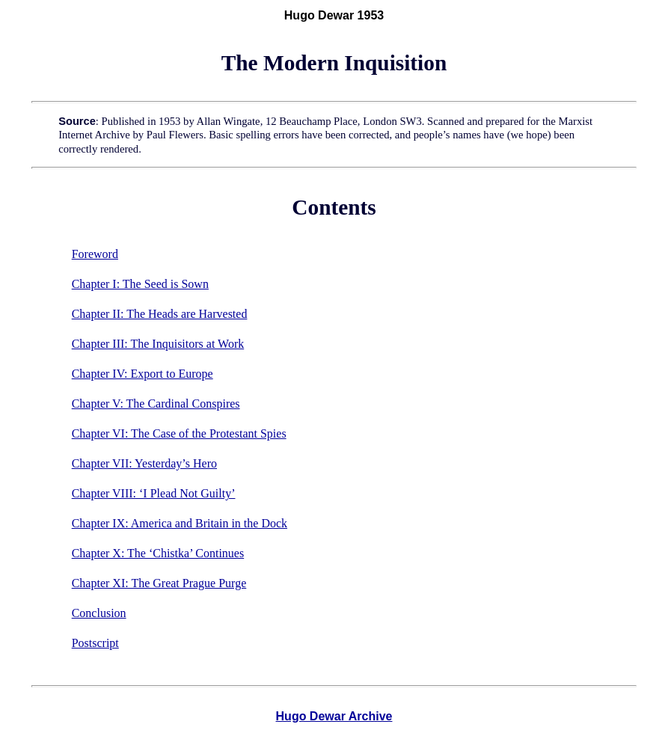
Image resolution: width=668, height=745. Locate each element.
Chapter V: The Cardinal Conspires (156, 403)
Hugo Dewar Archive (334, 716)
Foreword (95, 254)
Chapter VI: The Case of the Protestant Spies (179, 433)
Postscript (95, 643)
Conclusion (99, 613)
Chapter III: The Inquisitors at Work (158, 343)
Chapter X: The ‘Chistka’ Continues (158, 553)
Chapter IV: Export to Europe (142, 373)
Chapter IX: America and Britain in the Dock (179, 523)
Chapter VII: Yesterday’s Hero (144, 463)
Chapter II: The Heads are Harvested (160, 313)
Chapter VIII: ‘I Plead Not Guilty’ (154, 493)
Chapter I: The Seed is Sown (140, 284)
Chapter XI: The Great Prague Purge (159, 583)
